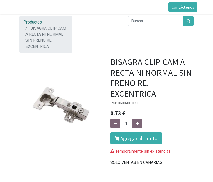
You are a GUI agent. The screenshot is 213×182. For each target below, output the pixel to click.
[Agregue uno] (137, 123)
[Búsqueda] (188, 21)
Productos (32, 22)
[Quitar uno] (115, 123)
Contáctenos (183, 7)
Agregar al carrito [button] (136, 138)
